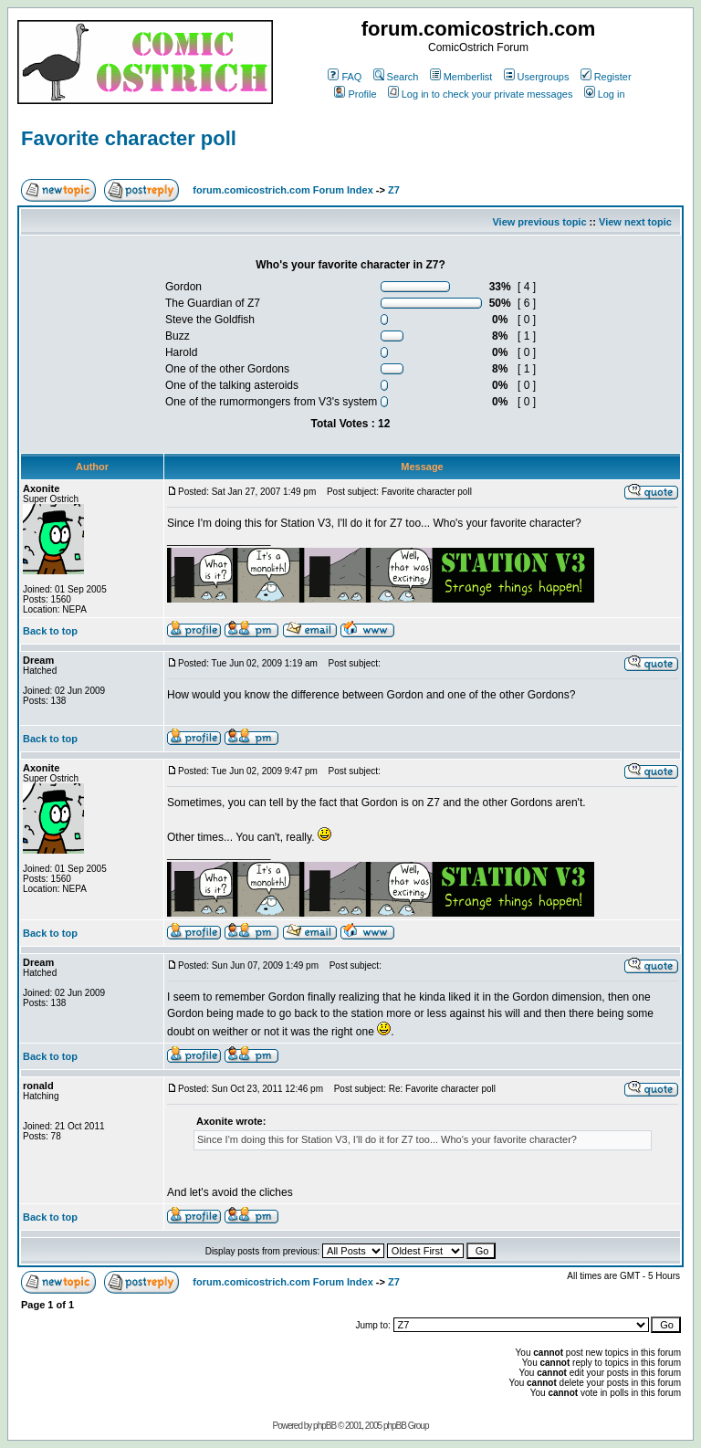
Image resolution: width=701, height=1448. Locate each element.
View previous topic (539, 221)
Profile (355, 94)
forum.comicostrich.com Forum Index (282, 189)
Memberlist (461, 76)
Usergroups (537, 76)
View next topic (635, 221)
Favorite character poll (128, 138)
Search (396, 76)
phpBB (324, 1426)
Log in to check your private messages (480, 94)
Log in (604, 94)
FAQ (344, 76)
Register (606, 76)
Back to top (50, 630)
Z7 (394, 189)
